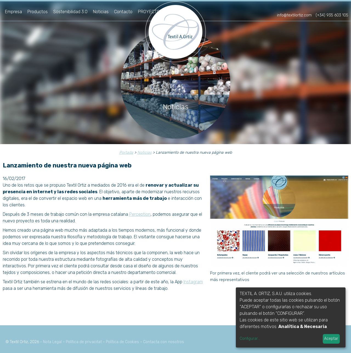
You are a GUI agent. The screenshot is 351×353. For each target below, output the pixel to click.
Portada (126, 152)
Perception (140, 214)
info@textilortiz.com (294, 15)
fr (334, 8)
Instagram (193, 281)
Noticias (101, 11)
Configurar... (250, 338)
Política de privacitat (84, 342)
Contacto (123, 11)
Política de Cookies (122, 342)
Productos (37, 11)
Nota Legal (52, 342)
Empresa (13, 11)
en (344, 8)
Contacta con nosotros (163, 342)
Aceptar (331, 338)
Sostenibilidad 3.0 (70, 11)
